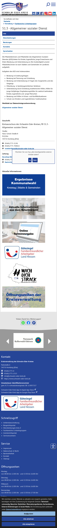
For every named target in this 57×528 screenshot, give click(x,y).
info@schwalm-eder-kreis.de (15, 376)
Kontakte (6, 47)
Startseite (7, 21)
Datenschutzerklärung (13, 509)
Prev (6, 341)
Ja (30, 160)
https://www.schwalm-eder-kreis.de (17, 379)
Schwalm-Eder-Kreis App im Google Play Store (19, 392)
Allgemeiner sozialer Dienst (12, 107)
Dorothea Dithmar (9, 157)
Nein (35, 160)
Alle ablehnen (28, 519)
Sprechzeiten (8, 51)
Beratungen (7, 42)
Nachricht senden (11, 162)
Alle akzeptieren (28, 524)
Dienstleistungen (9, 38)
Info (4, 34)
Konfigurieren (28, 514)
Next (50, 341)
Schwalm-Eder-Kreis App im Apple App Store (18, 390)
